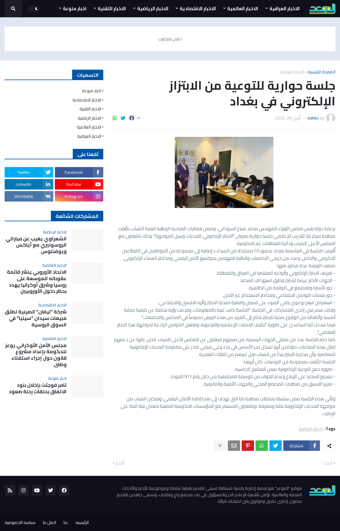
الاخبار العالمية (89, 127)
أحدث (327, 463)
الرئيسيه (82, 522)
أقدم (120, 463)
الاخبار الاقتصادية (86, 100)
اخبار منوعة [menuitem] (74, 8)
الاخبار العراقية (292, 72)
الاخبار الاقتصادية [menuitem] (198, 8)
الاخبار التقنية (90, 109)
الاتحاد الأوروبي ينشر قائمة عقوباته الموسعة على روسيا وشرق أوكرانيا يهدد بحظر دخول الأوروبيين (37, 281)
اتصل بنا (49, 522)
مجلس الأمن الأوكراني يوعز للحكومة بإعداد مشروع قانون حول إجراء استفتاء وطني (36, 355)
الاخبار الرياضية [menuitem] (152, 8)
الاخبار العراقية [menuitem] (284, 8)
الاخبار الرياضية (89, 118)
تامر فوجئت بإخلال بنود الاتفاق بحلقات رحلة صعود (38, 388)
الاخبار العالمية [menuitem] (242, 8)
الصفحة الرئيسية (321, 72)
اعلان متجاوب (170, 39)
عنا (65, 522)
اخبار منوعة (91, 91)
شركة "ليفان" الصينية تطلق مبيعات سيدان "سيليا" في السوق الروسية (36, 318)
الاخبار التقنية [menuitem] (112, 8)
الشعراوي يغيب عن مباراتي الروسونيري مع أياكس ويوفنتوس (36, 245)
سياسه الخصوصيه (20, 522)
